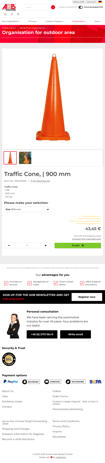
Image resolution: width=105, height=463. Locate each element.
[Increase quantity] (45, 245)
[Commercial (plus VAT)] (80, 7)
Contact (7, 406)
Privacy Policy (61, 426)
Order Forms (60, 396)
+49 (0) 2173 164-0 (42, 334)
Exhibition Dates (12, 401)
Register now (86, 296)
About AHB (78, 2)
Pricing (32, 21)
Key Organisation (10, 21)
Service (91, 2)
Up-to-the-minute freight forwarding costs (24, 422)
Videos (56, 391)
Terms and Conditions (65, 421)
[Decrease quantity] (8, 245)
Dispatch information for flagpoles (23, 434)
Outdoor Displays (54, 21)
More (98, 21)
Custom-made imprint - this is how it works (75, 403)
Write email (75, 334)
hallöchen (61, 457)
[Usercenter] (11, 14)
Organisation (79, 21)
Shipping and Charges (16, 428)
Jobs (5, 396)
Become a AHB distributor (18, 439)
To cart (78, 245)
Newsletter (59, 436)
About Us (7, 391)
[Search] (38, 7)
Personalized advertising (67, 409)
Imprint (57, 431)
